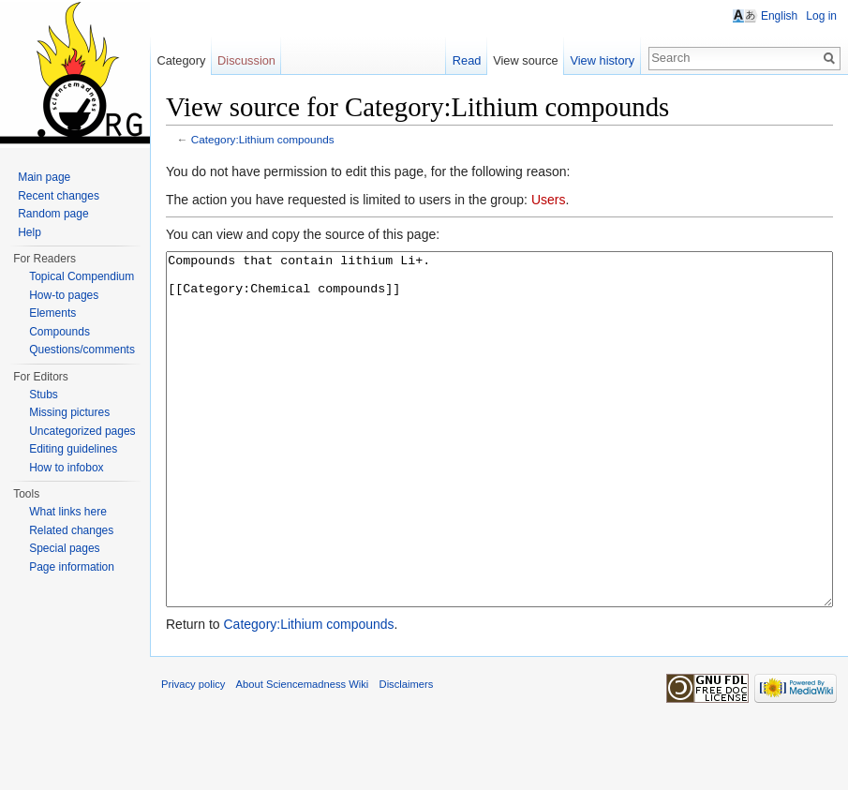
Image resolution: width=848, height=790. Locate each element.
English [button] (779, 15)
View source (525, 60)
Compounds (59, 331)
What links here (68, 511)
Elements (52, 313)
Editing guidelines (73, 448)
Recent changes (58, 195)
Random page (53, 213)
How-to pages (63, 295)
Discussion (246, 60)
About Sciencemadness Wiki (302, 754)
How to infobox (66, 467)
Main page (44, 177)
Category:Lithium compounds (263, 139)
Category (180, 60)
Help (29, 232)
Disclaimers (406, 754)
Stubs (43, 394)
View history (602, 60)
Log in (821, 15)
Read (467, 60)
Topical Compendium (81, 276)
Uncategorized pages (82, 431)
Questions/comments (82, 349)
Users (548, 199)
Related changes (71, 530)
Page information (71, 567)
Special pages (64, 548)
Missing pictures (69, 412)
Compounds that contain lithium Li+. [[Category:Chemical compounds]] (499, 464)
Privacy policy (193, 754)
